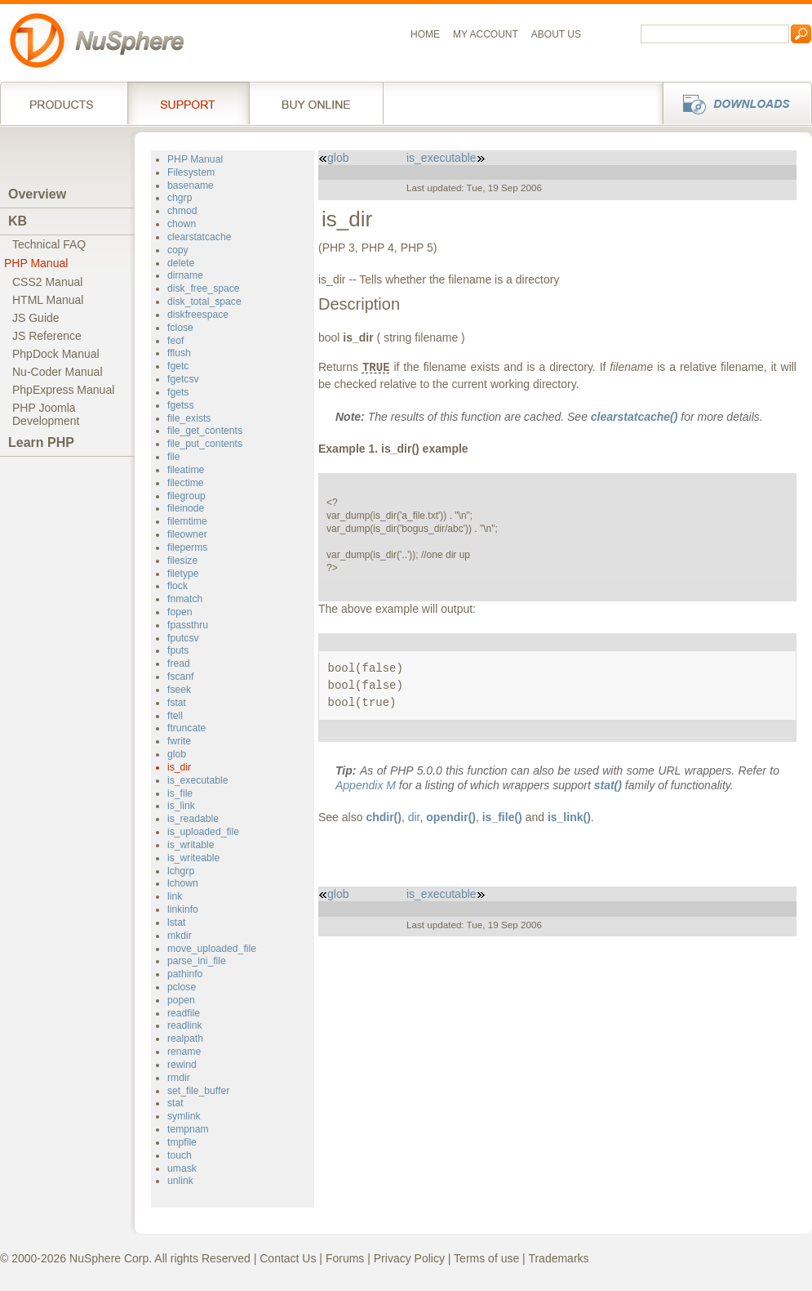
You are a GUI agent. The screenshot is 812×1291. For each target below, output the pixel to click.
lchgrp (180, 871)
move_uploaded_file (211, 948)
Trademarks (558, 1258)
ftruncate (186, 728)
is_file (180, 793)
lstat (176, 922)
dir (414, 817)
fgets (178, 392)
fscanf (180, 676)
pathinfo (184, 974)
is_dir (179, 767)
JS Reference (47, 335)
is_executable (197, 780)
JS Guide (36, 317)
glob (176, 754)
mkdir (179, 935)
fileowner (187, 534)
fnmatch (184, 599)
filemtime (187, 521)
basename (190, 185)
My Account (485, 34)
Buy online (316, 103)
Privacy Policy (409, 1258)
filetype (183, 573)
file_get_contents (204, 430)
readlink (184, 1025)
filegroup (186, 496)
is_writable (191, 845)
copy (178, 250)
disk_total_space (204, 301)
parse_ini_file (196, 961)
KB (17, 221)
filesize (182, 560)
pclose (181, 987)
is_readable (193, 818)
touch (179, 1155)
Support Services (188, 103)
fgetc (178, 366)
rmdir (178, 1077)
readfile (183, 1013)
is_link (181, 805)
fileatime (185, 470)
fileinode (185, 508)
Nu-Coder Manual (57, 371)
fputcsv (183, 638)
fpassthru (187, 625)
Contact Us (288, 1258)
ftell (175, 715)
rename (184, 1051)
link (174, 896)
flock (177, 586)
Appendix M (365, 785)
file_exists (189, 418)
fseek (179, 689)
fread (178, 663)
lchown (182, 883)
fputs (178, 650)
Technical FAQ (49, 244)
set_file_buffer (198, 1091)
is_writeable (193, 858)
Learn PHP (41, 442)
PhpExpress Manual (63, 389)
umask (182, 1168)
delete (180, 263)
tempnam (188, 1129)
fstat (176, 702)
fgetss (180, 405)
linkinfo (182, 909)
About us (556, 34)
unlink (180, 1180)
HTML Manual (47, 299)
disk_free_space (203, 288)
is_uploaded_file (203, 832)
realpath (185, 1038)
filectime (185, 483)
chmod (182, 211)
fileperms (187, 547)
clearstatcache (199, 237)
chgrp (179, 197)
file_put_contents (204, 443)
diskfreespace (198, 314)
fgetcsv (183, 379)
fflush (179, 353)
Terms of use (486, 1258)
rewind (182, 1064)
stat (175, 1103)
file (173, 456)
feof (175, 340)
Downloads (732, 103)
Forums (345, 1258)
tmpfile (182, 1142)
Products (63, 103)
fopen (179, 612)
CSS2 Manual (47, 281)
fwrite (179, 741)
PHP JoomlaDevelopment (46, 414)
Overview (37, 194)
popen (181, 1000)
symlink (184, 1116)
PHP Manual (36, 263)
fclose (180, 327)
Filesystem (191, 172)
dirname (185, 275)
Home (425, 34)
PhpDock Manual (56, 353)
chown (181, 224)
